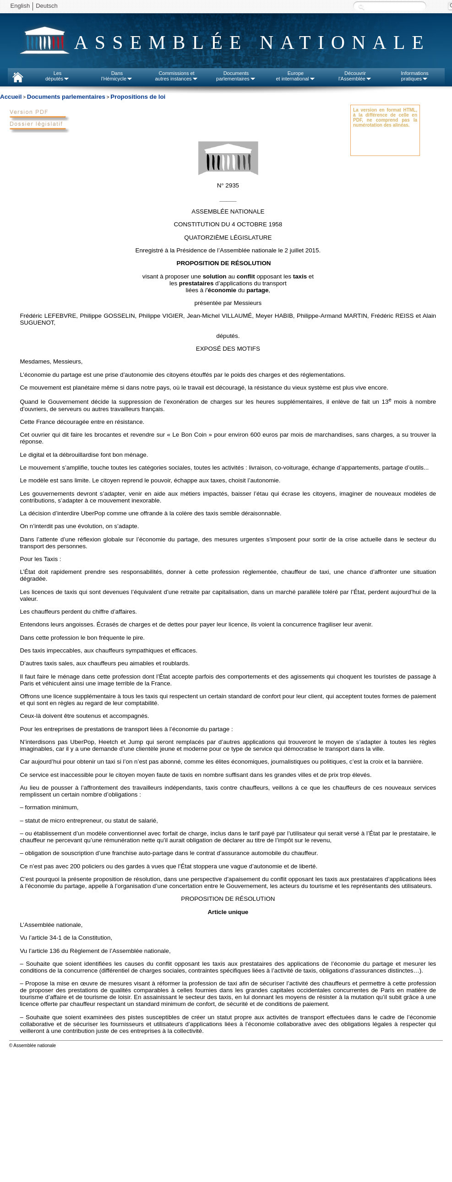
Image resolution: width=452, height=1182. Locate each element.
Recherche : (361, 7)
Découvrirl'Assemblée (355, 75)
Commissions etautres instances (176, 75)
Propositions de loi (137, 96)
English (20, 5)
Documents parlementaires (66, 96)
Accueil (11, 96)
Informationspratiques (415, 75)
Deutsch (47, 5)
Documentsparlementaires (236, 75)
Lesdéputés (57, 75)
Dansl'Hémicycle (117, 75)
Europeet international (295, 75)
